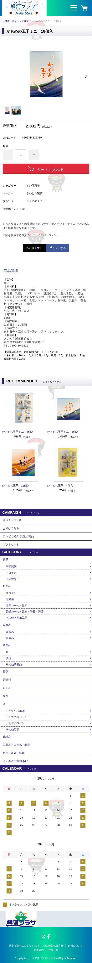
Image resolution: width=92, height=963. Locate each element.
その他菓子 (25, 21)
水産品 (7, 586)
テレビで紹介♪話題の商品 (18, 536)
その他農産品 (14, 664)
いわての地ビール (16, 717)
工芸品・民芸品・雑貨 (16, 744)
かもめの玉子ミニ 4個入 (17, 431)
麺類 (5, 671)
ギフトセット (11, 544)
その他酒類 (12, 729)
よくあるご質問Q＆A (15, 761)
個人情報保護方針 (53, 945)
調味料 (7, 679)
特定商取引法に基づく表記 (24, 945)
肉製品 (10, 631)
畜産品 (7, 624)
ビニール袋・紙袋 (13, 752)
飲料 (5, 695)
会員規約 (39, 950)
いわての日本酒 (15, 710)
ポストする (34, 248)
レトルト (8, 687)
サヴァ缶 (11, 592)
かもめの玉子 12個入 (16, 485)
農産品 (7, 645)
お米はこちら (11, 528)
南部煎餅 (11, 566)
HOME (6, 21)
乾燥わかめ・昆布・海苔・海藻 (24, 611)
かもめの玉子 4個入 (60, 485)
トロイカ (11, 572)
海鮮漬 (10, 599)
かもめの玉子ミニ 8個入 (63, 431)
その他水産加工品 (16, 617)
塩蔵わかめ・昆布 (16, 605)
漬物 (8, 658)
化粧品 (7, 736)
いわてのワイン (15, 723)
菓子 (14, 21)
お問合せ (53, 950)
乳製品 (10, 637)
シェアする (58, 248)
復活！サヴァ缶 (12, 520)
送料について (75, 945)
